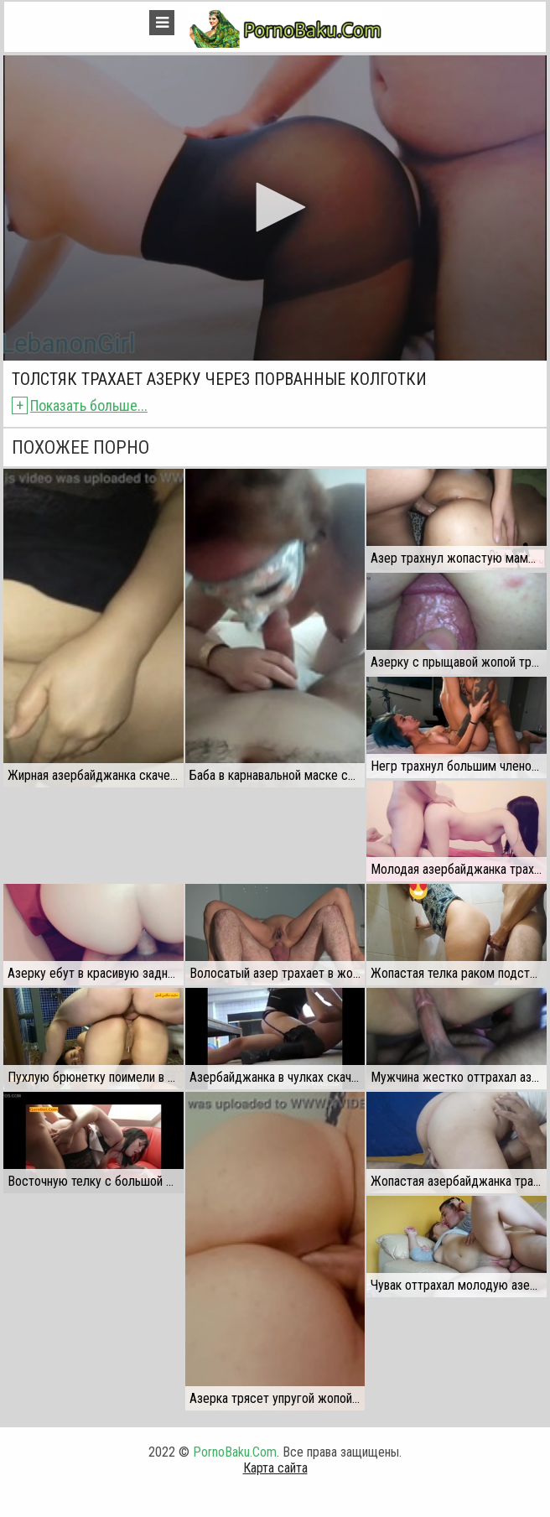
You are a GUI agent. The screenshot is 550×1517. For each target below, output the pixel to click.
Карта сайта (275, 1468)
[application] (274, 208)
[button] (275, 207)
